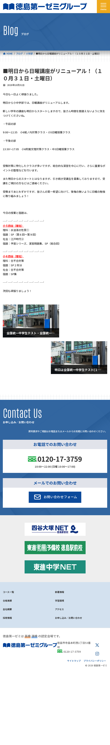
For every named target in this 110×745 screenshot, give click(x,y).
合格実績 (7, 600)
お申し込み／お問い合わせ (68, 617)
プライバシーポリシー (95, 660)
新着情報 (59, 591)
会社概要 (7, 609)
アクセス (59, 609)
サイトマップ (74, 660)
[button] (55, 497)
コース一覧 (8, 591)
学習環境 (59, 600)
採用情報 (7, 617)
